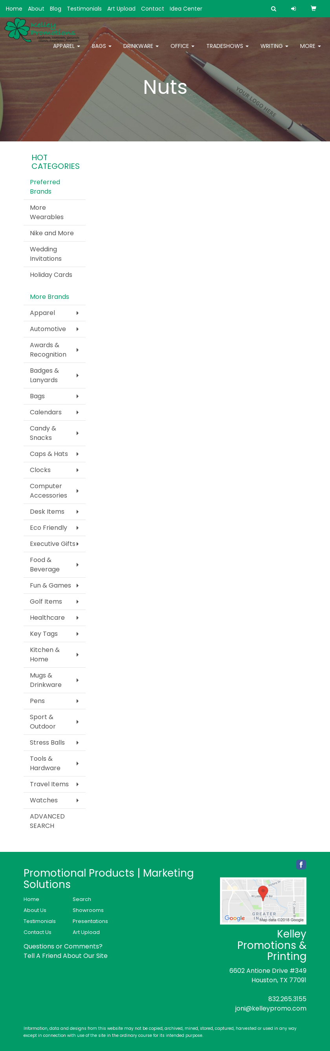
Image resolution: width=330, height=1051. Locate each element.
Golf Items (46, 601)
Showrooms (88, 910)
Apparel (66, 51)
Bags (102, 51)
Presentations (90, 921)
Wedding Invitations (46, 254)
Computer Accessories (48, 491)
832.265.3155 (287, 998)
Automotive (48, 328)
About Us (35, 910)
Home (14, 9)
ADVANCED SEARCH (47, 821)
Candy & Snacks (43, 433)
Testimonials (84, 9)
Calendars (46, 412)
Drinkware (141, 51)
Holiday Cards (51, 274)
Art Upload (121, 9)
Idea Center (186, 9)
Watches (44, 800)
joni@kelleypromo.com (270, 1008)
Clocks (40, 469)
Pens (37, 700)
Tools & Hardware (45, 763)
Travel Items (49, 784)
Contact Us (37, 932)
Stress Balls (47, 742)
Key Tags (44, 633)
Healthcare (47, 617)
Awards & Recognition (48, 350)
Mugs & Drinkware (46, 680)
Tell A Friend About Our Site (66, 955)
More (310, 51)
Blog (55, 9)
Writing (274, 51)
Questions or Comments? (63, 946)
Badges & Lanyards (44, 375)
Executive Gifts (52, 543)
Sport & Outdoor (43, 721)
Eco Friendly (48, 527)
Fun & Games (50, 585)
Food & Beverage (45, 564)
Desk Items (47, 511)
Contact (152, 9)
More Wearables (47, 212)
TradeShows (227, 51)
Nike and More (52, 233)
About (36, 9)
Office (182, 51)
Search (82, 899)
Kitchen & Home (45, 654)
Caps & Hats (49, 453)
